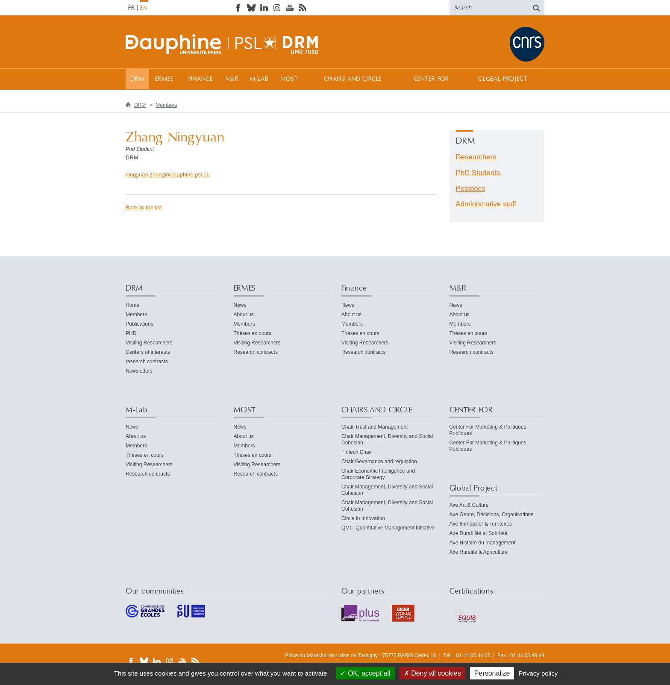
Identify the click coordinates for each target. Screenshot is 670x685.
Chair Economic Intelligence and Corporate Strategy (378, 474)
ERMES (164, 79)
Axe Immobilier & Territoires (481, 524)
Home (132, 305)
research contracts (147, 362)
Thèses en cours (253, 333)
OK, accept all (365, 673)
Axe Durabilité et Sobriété (479, 533)
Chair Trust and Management (374, 427)
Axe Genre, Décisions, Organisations (492, 514)
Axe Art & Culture (469, 505)
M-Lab (259, 79)
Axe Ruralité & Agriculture (479, 552)
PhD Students (478, 173)
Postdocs (470, 189)
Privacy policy (538, 673)
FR (131, 8)
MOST (289, 79)
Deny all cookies (432, 673)
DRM (137, 79)
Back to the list (144, 207)
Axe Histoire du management (483, 543)
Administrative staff (486, 204)
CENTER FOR (431, 79)
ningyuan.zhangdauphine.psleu (168, 174)
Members (166, 105)
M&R (232, 79)
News (240, 305)
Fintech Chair (356, 452)
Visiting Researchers (149, 343)
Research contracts (256, 352)
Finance (200, 79)
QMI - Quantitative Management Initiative (388, 528)
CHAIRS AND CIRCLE (353, 79)
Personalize (492, 673)
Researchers (476, 157)
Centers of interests (148, 352)
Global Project (503, 79)
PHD (131, 333)
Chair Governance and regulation (379, 462)
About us (244, 315)
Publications (139, 324)
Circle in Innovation (363, 518)
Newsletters (139, 371)
